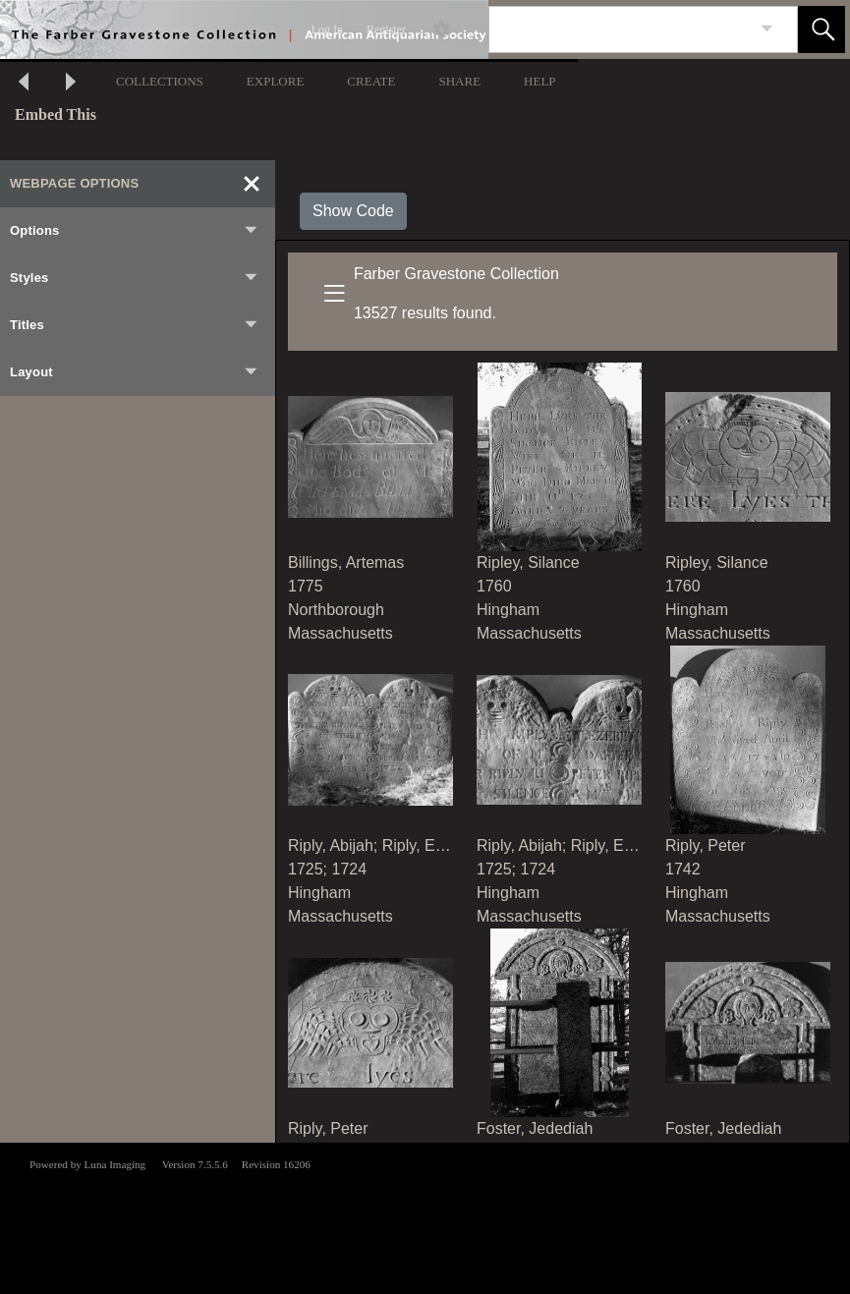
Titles (134, 325)
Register (386, 29)
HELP (540, 81)
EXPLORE (276, 81)
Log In (327, 29)
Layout (134, 372)
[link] (767, 29)
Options (134, 231)
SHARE (459, 81)
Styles (134, 278)
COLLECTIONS (159, 81)
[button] (821, 29)
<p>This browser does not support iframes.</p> (425, 1216)
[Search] (620, 29)
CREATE (371, 81)
